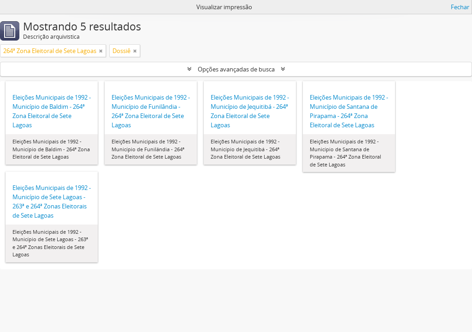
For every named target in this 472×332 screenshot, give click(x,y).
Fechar (460, 7)
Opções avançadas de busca (236, 69)
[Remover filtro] (101, 50)
